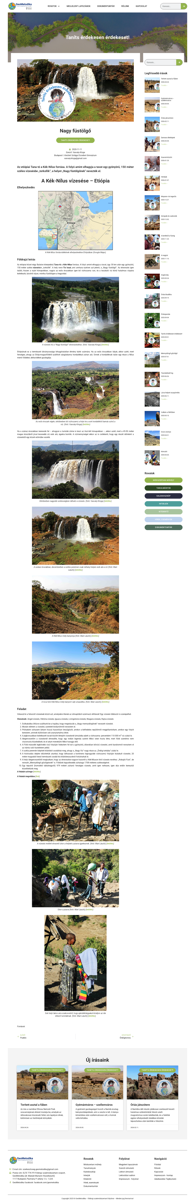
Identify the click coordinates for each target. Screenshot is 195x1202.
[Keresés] (184, 6)
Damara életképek (168, 138)
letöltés (105, 345)
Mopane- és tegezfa (168, 196)
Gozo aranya (166, 432)
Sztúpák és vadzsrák (169, 216)
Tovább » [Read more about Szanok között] (164, 164)
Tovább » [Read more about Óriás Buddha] (164, 301)
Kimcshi (164, 452)
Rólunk (125, 6)
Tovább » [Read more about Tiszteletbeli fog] (164, 380)
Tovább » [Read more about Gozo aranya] (164, 438)
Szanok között (166, 157)
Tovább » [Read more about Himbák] (164, 183)
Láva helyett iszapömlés (170, 393)
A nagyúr (164, 255)
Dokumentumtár (106, 6)
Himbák (164, 177)
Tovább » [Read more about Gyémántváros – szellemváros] (164, 107)
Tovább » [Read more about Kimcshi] (164, 458)
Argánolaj (165, 275)
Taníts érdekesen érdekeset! (97, 37)
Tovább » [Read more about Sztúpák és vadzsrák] (164, 223)
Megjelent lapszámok (78, 6)
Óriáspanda (165, 314)
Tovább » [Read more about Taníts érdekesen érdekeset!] (164, 340)
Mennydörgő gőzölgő (169, 353)
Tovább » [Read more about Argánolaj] (164, 282)
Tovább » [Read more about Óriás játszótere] (164, 124)
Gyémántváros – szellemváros (167, 99)
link (37, 777)
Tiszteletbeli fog (167, 373)
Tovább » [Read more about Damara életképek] (164, 144)
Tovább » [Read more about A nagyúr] (164, 262)
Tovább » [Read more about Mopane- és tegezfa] (164, 203)
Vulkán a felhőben (168, 412)
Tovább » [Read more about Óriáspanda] (164, 321)
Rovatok (54, 6)
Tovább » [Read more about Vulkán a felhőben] (164, 419)
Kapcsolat (141, 6)
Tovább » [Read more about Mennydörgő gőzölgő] (164, 360)
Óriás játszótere (167, 118)
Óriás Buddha (166, 294)
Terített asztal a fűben (169, 79)
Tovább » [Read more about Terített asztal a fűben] (164, 85)
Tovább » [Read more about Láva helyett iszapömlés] (164, 399)
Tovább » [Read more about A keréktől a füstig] (164, 242)
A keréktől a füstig (168, 236)
